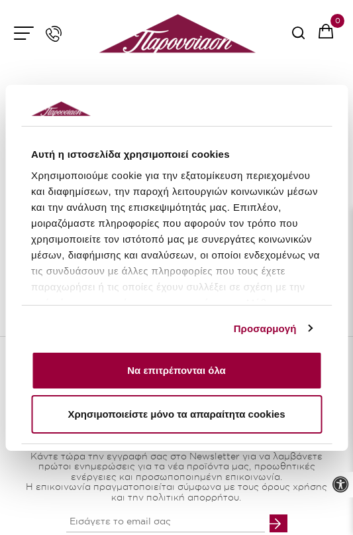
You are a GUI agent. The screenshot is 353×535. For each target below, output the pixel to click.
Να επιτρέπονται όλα (176, 370)
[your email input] (165, 522)
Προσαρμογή (265, 328)
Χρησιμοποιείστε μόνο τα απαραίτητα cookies (176, 414)
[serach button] (298, 37)
